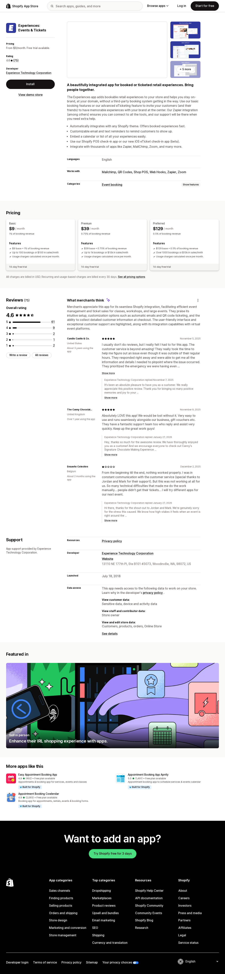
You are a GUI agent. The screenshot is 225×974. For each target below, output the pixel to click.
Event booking (112, 185)
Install (30, 84)
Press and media (190, 913)
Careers (184, 898)
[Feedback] (198, 300)
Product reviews (103, 905)
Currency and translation (109, 943)
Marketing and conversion (67, 928)
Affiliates (184, 928)
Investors (184, 905)
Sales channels (59, 890)
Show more (108, 373)
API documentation (149, 898)
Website (107, 559)
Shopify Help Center (149, 890)
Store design (58, 920)
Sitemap (92, 962)
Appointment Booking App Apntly (148, 774)
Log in (181, 6)
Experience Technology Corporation (28, 72)
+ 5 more (185, 69)
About (182, 890)
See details (110, 634)
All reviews (41, 355)
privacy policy (153, 593)
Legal (182, 935)
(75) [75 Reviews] (16, 60)
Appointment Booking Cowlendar (38, 793)
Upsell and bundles (105, 913)
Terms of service (45, 962)
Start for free (204, 6)
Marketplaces (101, 898)
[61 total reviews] (53, 322)
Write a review (18, 355)
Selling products (60, 905)
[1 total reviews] (54, 340)
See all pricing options (131, 276)
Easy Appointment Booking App (37, 774)
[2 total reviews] (54, 334)
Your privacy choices (117, 962)
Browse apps (157, 6)
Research (141, 928)
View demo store (30, 95)
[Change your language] (202, 961)
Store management (62, 935)
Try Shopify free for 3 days (113, 853)
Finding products (61, 898)
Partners (184, 920)
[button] (58, 781)
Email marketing (103, 920)
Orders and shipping (63, 913)
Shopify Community (149, 905)
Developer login (17, 962)
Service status (188, 943)
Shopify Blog (144, 920)
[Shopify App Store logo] (22, 6)
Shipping (98, 935)
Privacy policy (112, 541)
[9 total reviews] (54, 328)
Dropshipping (101, 890)
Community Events (148, 913)
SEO (95, 928)
